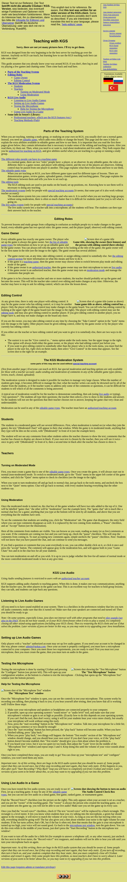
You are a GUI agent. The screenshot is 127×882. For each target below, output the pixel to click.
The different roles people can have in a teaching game (29, 159)
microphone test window (82, 825)
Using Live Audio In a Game (28, 111)
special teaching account (85, 364)
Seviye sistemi (109, 31)
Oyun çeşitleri (115, 43)
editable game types (50, 408)
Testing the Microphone (26, 106)
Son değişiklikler (110, 69)
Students (18, 86)
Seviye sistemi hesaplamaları (115, 34)
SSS (104, 7)
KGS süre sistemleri (113, 51)
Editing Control (22, 80)
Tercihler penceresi (111, 20)
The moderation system (13, 190)
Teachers (18, 89)
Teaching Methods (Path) (27, 120)
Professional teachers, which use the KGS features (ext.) (42, 117)
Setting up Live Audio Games (29, 103)
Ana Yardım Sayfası (111, 4)
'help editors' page (72, 24)
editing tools (7, 312)
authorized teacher (41, 267)
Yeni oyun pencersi (111, 14)
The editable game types (13, 170)
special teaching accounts (61, 190)
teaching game (31, 261)
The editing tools (9, 182)
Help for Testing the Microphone (37, 109)
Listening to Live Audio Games (30, 100)
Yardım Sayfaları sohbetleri (110, 65)
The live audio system (12, 204)
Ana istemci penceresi (112, 12)
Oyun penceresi (109, 17)
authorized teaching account (102, 408)
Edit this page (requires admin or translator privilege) (28, 867)
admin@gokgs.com (36, 646)
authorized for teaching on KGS (25, 151)
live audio (117, 267)
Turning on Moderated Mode (35, 91)
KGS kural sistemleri (113, 46)
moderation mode (96, 270)
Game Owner (21, 77)
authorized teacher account (75, 578)
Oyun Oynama (109, 40)
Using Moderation (29, 94)
